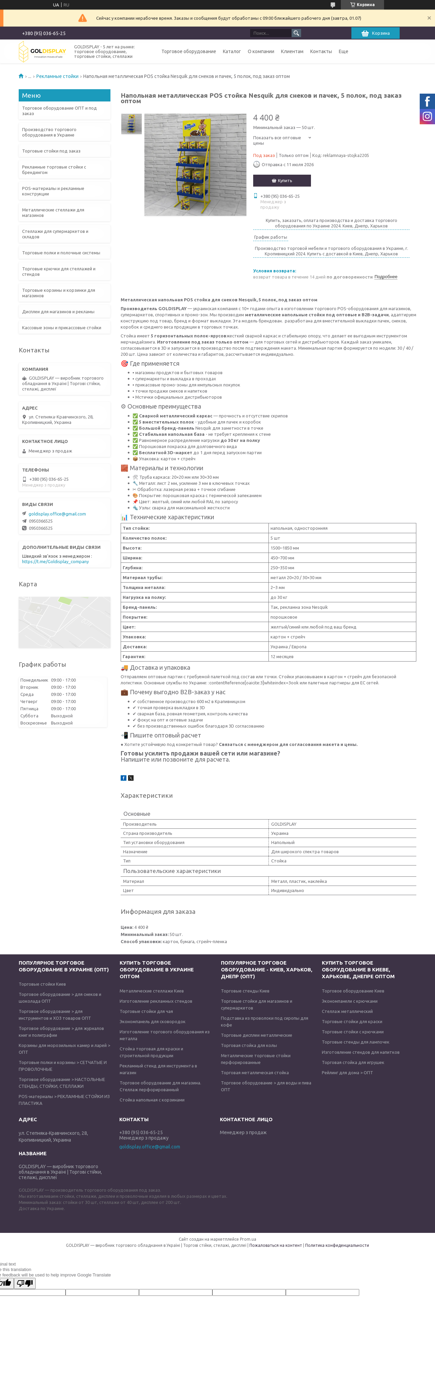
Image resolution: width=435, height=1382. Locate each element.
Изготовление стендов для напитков (361, 1052)
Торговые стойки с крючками (353, 1031)
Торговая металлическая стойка (255, 1072)
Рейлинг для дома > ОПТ (347, 1072)
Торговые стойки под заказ (51, 150)
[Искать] (296, 33)
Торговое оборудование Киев (353, 990)
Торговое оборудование (188, 51)
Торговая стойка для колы (249, 1045)
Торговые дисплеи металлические (256, 1035)
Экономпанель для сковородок (153, 1021)
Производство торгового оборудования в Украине (49, 132)
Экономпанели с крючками (350, 1001)
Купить (285, 180)
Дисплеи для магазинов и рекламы (58, 311)
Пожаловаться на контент (275, 1245)
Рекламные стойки (57, 76)
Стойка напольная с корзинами (152, 1099)
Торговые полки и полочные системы (61, 252)
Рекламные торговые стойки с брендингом (54, 169)
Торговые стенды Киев (245, 990)
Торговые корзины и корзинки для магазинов (58, 293)
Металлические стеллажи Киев (152, 990)
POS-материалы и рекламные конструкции (53, 191)
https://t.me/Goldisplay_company (55, 561)
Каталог (232, 51)
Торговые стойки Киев (42, 984)
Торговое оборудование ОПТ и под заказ (59, 111)
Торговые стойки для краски (352, 1021)
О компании (261, 51)
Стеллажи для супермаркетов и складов (55, 234)
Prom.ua (248, 1239)
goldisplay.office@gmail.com (57, 513)
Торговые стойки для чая (146, 1011)
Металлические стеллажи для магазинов (53, 212)
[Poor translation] (25, 1283)
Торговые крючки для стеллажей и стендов (58, 271)
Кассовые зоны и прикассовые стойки (61, 327)
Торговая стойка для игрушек (353, 1062)
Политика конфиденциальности (337, 1245)
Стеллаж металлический (347, 1011)
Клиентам (292, 51)
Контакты (321, 51)
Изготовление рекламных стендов (156, 1001)
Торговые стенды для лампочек (355, 1041)
